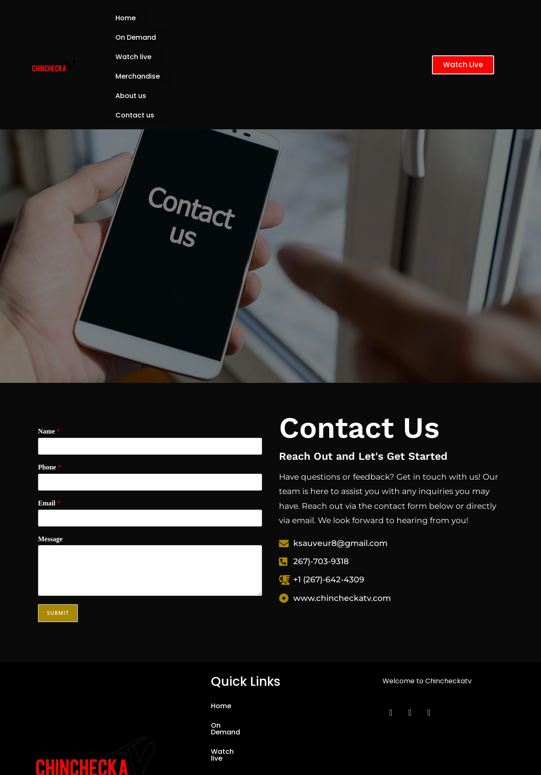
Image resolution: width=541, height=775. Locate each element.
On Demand (181, 18)
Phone (49, 389)
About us (130, 37)
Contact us (191, 37)
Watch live (245, 18)
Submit (58, 535)
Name (49, 353)
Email (49, 425)
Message (50, 461)
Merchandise (310, 18)
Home (125, 18)
